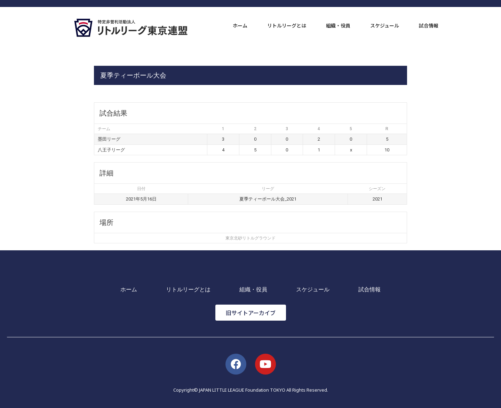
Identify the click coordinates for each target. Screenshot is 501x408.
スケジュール (384, 25)
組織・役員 (338, 25)
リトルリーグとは (286, 25)
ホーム (240, 25)
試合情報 (428, 25)
